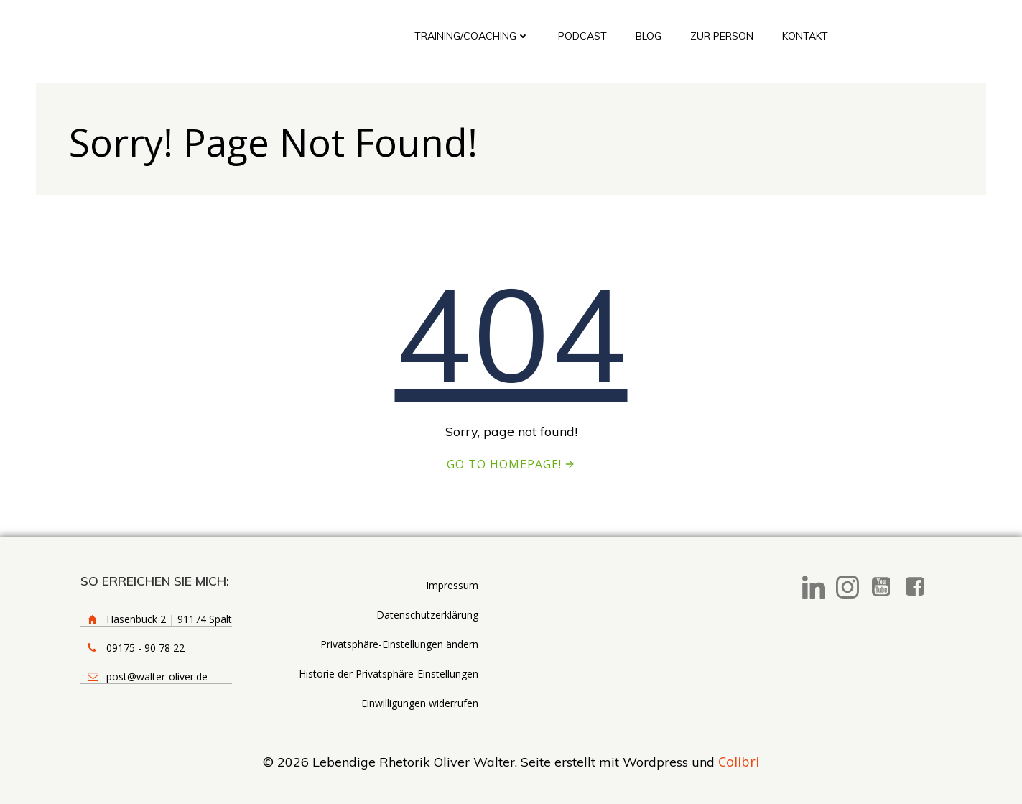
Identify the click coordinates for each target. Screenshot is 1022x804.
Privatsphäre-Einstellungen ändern (399, 644)
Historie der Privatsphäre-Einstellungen (388, 673)
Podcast (582, 35)
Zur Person (721, 35)
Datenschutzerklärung (427, 615)
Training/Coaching (471, 35)
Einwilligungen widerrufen (419, 703)
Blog (648, 35)
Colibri (738, 761)
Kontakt (805, 35)
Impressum (452, 585)
